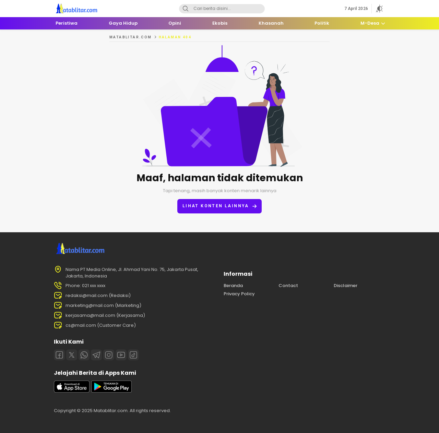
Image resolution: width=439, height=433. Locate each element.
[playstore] (111, 391)
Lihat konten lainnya (219, 206)
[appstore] (72, 391)
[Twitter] (71, 354)
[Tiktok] (133, 354)
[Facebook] (59, 354)
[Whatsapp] (84, 354)
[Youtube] (121, 354)
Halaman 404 (175, 37)
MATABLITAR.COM (130, 37)
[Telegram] (96, 354)
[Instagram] (108, 354)
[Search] (185, 8)
